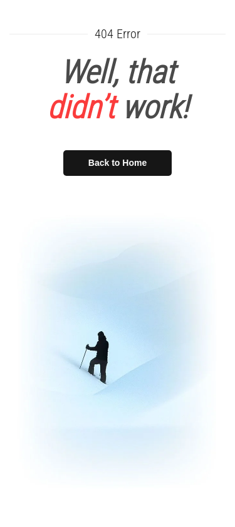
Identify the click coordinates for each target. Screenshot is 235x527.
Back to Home (117, 163)
